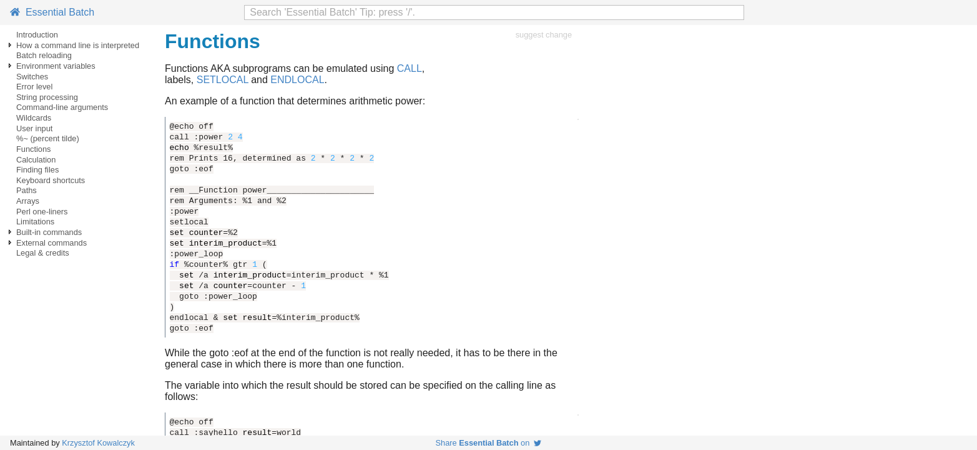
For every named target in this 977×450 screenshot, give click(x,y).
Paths (26, 190)
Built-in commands (49, 232)
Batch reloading (44, 55)
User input (34, 128)
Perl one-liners (42, 211)
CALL (409, 68)
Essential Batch (52, 12)
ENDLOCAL (297, 79)
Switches (32, 76)
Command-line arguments (62, 107)
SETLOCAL (222, 79)
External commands (51, 243)
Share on (489, 443)
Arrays (27, 201)
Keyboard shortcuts (50, 180)
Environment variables (56, 66)
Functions (33, 149)
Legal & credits (42, 253)
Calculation (36, 159)
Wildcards (33, 117)
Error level (34, 86)
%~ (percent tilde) (47, 138)
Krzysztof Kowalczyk (98, 443)
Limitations (35, 221)
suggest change (544, 34)
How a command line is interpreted (77, 45)
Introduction (37, 34)
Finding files (37, 169)
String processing (47, 97)
